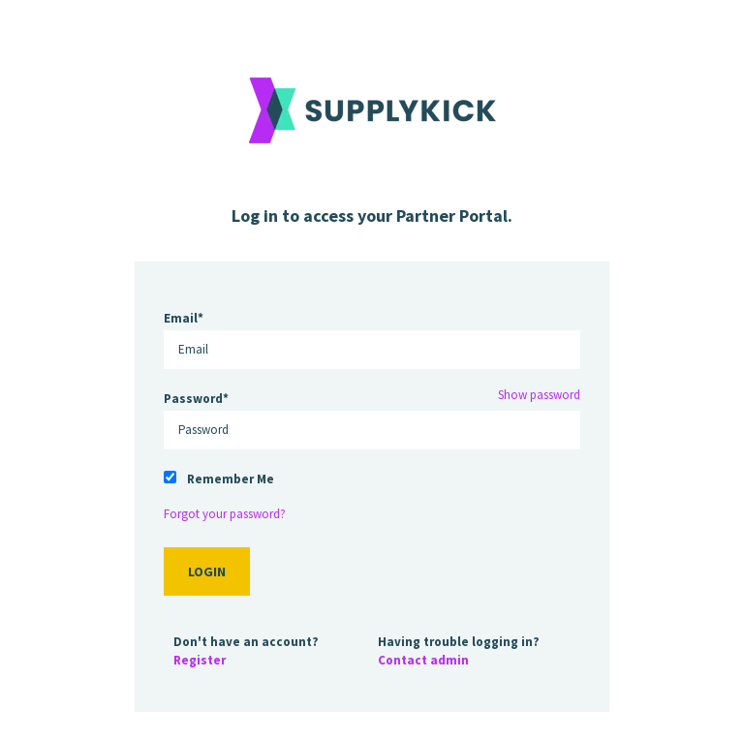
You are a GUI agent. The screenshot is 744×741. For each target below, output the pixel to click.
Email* (183, 318)
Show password (539, 394)
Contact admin (423, 660)
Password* (196, 398)
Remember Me (230, 479)
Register (199, 660)
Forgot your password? (225, 514)
